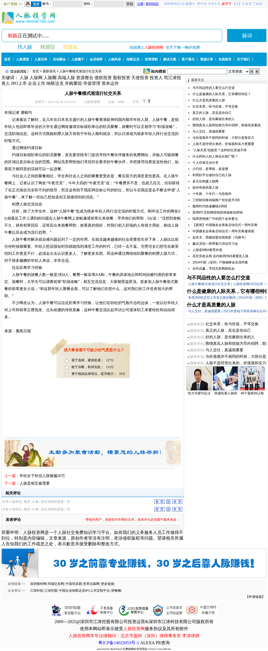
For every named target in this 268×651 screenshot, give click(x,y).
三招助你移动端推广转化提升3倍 (216, 200)
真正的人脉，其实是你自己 (211, 113)
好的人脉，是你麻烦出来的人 (213, 119)
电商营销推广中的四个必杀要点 (215, 219)
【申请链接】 (255, 597)
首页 (35, 71)
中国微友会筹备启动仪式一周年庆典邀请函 (223, 231)
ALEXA (147, 642)
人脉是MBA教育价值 (207, 250)
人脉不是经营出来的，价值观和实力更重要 (223, 144)
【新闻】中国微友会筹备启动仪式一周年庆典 (224, 225)
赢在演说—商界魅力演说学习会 (215, 244)
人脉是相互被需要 (34, 483)
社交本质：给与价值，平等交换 (215, 106)
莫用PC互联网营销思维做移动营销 (217, 212)
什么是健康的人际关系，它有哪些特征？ (221, 94)
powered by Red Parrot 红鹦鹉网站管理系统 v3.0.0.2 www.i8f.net (134, 648)
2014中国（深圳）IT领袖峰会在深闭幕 (220, 262)
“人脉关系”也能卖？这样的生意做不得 (219, 150)
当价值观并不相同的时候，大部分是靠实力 (223, 138)
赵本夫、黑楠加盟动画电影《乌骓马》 (220, 237)
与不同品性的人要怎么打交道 (213, 88)
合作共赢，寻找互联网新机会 (213, 268)
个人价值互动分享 (205, 163)
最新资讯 (49, 71)
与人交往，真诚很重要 (208, 131)
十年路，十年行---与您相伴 (211, 194)
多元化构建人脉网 (205, 181)
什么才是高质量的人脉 (208, 100)
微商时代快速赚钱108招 (209, 206)
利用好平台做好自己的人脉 (211, 175)
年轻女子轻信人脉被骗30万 (42, 476)
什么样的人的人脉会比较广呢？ (215, 156)
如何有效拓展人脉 (205, 187)
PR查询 (163, 642)
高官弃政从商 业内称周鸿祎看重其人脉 (220, 256)
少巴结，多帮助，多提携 (210, 169)
